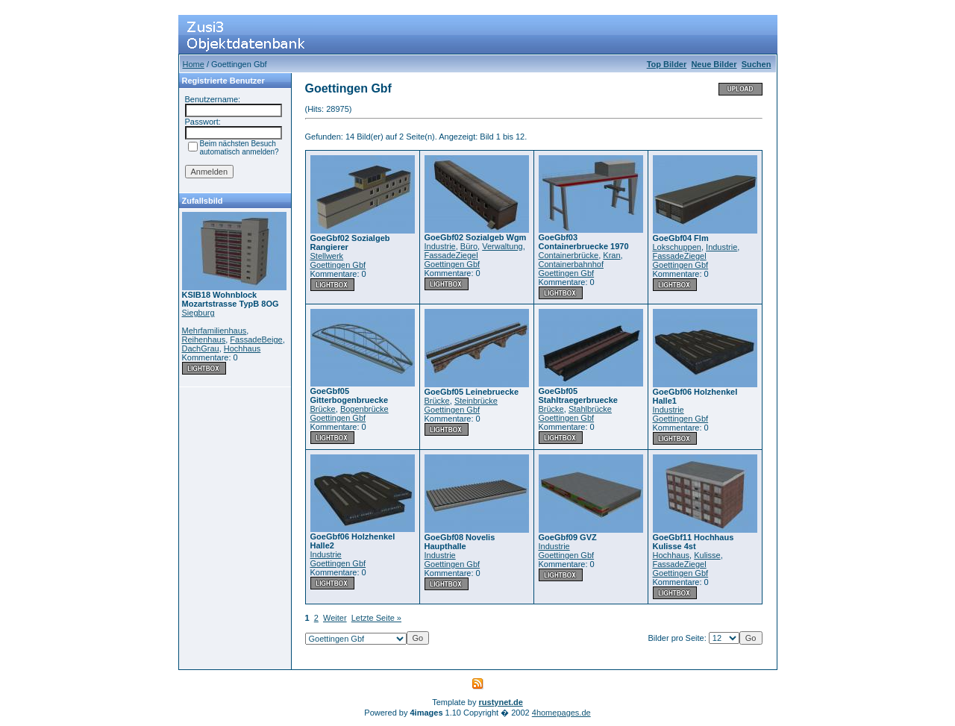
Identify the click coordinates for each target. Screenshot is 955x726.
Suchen (756, 64)
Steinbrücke (476, 400)
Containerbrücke (569, 255)
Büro (469, 246)
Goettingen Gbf (338, 264)
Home (193, 64)
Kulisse (707, 555)
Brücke (323, 408)
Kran (611, 255)
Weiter (335, 617)
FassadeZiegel (451, 255)
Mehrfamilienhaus (214, 330)
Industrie (440, 246)
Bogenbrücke (364, 408)
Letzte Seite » (376, 617)
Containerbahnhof (571, 264)
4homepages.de (561, 712)
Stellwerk (327, 255)
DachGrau (200, 348)
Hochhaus (242, 348)
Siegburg (198, 312)
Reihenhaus (204, 339)
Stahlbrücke (590, 408)
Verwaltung (502, 246)
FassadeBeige (256, 339)
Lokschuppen (677, 246)
